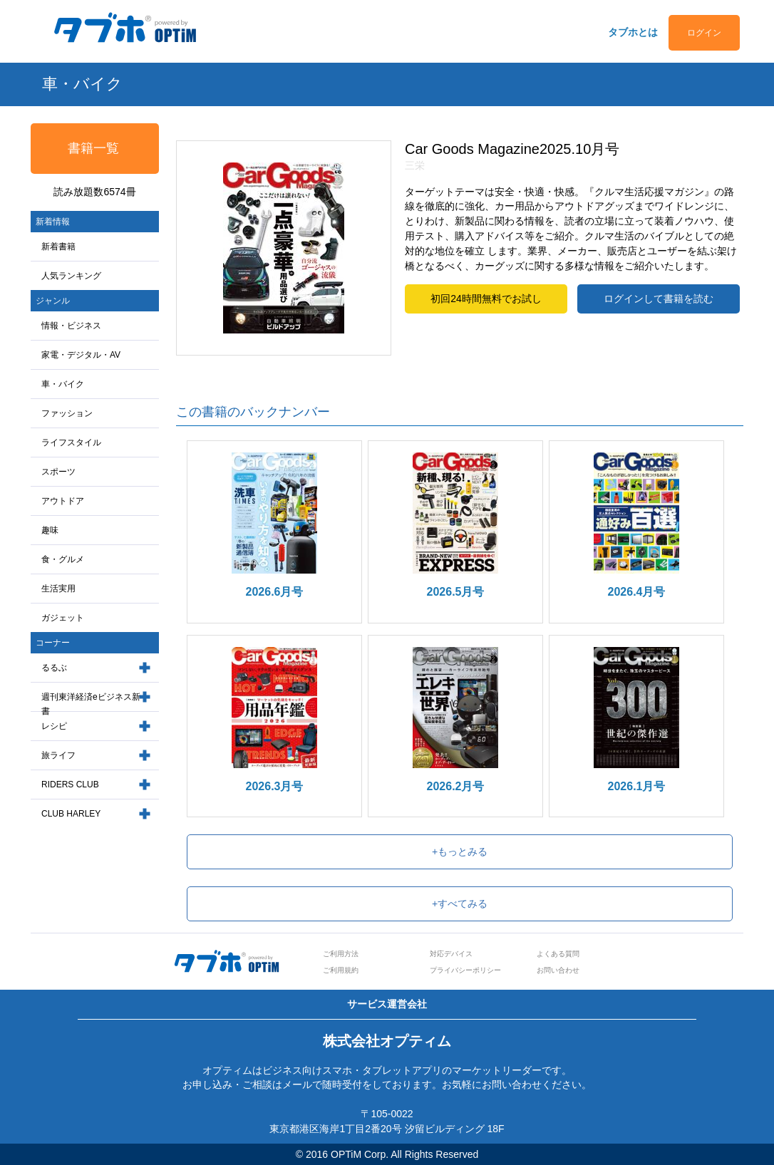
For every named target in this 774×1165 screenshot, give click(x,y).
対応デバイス (451, 954)
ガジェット (62, 618)
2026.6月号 (275, 592)
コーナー (53, 643)
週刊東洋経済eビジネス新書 (90, 704)
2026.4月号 (637, 592)
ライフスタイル (71, 442)
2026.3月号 (275, 786)
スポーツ (58, 472)
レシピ (54, 726)
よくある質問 (558, 954)
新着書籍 (58, 247)
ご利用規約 (340, 970)
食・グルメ (62, 559)
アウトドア (62, 501)
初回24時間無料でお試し (486, 298)
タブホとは (633, 32)
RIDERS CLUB (70, 784)
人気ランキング (71, 276)
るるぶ (54, 668)
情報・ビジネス (71, 326)
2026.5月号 (456, 592)
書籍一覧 (93, 148)
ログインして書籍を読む (658, 298)
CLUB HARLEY (70, 814)
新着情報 (53, 222)
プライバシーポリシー (465, 970)
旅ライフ (58, 755)
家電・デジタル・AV (80, 355)
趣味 (49, 530)
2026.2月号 (456, 786)
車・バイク (62, 384)
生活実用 (58, 589)
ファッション (67, 413)
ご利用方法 (340, 954)
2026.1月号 (637, 786)
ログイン (704, 33)
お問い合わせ (558, 970)
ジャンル (53, 301)
